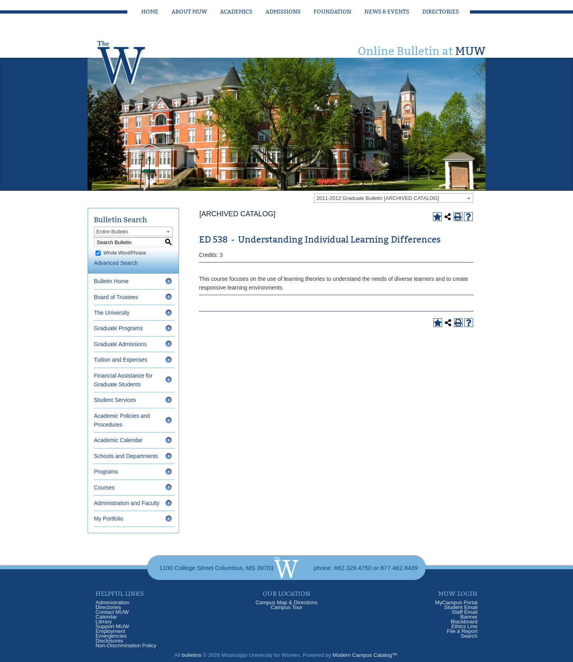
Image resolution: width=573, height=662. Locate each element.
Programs (106, 471)
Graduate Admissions (120, 344)
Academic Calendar (118, 440)
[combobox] (393, 198)
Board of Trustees (116, 297)
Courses (104, 487)
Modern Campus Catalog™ (365, 655)
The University (111, 312)
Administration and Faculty (127, 503)
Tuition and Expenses (120, 359)
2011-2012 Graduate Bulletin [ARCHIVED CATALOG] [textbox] (377, 198)
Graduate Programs (118, 328)
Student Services (115, 400)
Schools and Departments (126, 456)
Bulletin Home (111, 281)
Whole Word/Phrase (124, 253)
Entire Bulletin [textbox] (112, 232)
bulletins (191, 655)
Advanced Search (116, 263)
